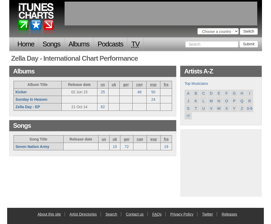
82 (103, 107)
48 (139, 92)
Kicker (21, 92)
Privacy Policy (181, 214)
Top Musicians (196, 83)
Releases (229, 214)
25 (103, 92)
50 (153, 92)
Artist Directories (83, 214)
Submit (249, 44)
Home (25, 44)
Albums (79, 44)
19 (166, 146)
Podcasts (110, 44)
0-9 (249, 108)
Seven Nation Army (32, 146)
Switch (248, 31)
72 (127, 146)
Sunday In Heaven (32, 99)
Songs (51, 44)
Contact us (135, 214)
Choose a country (191, 31)
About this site (49, 214)
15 (115, 146)
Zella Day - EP (28, 107)
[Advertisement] (221, 162)
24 (153, 99)
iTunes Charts (36, 19)
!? (188, 116)
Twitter (207, 214)
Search (111, 214)
